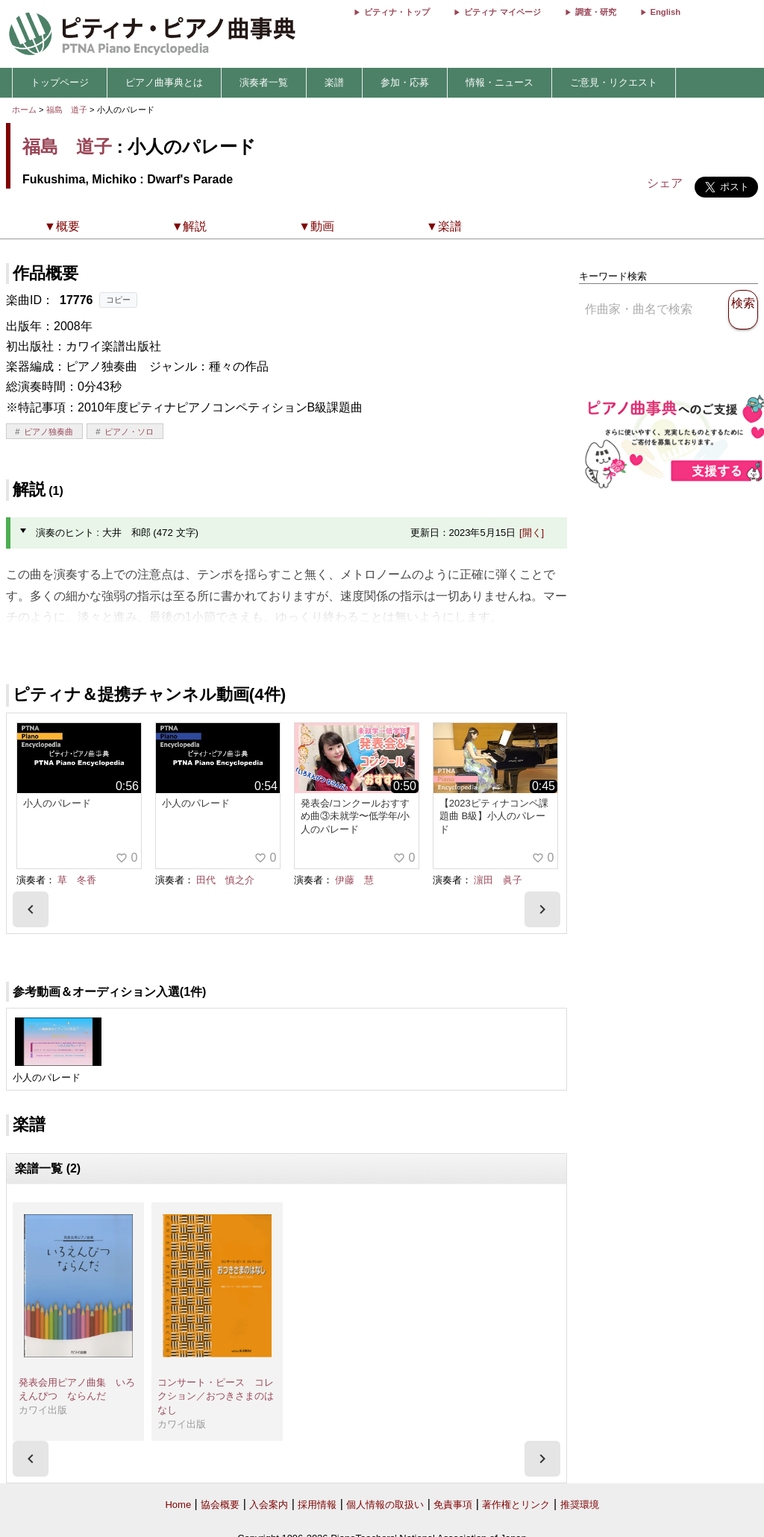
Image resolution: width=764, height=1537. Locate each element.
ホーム (24, 109)
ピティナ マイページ (502, 11)
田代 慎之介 (225, 880)
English (665, 11)
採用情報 (317, 1504)
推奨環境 (579, 1504)
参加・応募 (405, 82)
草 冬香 (76, 880)
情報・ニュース (499, 82)
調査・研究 (595, 11)
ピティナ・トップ (397, 11)
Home (178, 1504)
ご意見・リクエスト (613, 82)
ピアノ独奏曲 (48, 431)
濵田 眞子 (498, 880)
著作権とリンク (516, 1504)
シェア (665, 183)
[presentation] (30, 909)
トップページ (60, 82)
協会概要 (220, 1504)
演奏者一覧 (263, 82)
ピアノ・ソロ (129, 431)
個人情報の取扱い (385, 1504)
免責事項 (452, 1504)
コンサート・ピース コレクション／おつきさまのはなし (215, 1396)
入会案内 (268, 1504)
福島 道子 (66, 109)
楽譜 (334, 82)
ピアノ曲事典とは (164, 82)
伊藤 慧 (354, 880)
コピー (118, 299)
